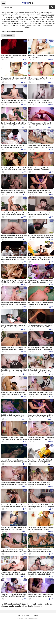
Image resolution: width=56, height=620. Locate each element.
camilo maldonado (7, 12)
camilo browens (5, 14)
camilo (47, 14)
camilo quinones (19, 12)
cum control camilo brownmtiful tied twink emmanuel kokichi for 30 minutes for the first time (27, 19)
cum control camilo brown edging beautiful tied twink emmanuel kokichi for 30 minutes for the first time (27, 22)
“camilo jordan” (9, 18)
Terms (35, 615)
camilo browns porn (18, 14)
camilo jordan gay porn (15, 16)
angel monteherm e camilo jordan (26, 18)
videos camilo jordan (34, 25)
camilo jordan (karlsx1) (32, 12)
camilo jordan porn (48, 16)
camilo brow (40, 14)
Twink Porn (26, 618)
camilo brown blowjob (17, 25)
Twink (28, 3)
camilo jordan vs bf (46, 12)
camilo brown (6, 21)
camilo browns (15, 21)
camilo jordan (30, 14)
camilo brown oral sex (32, 16)
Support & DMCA (23, 615)
